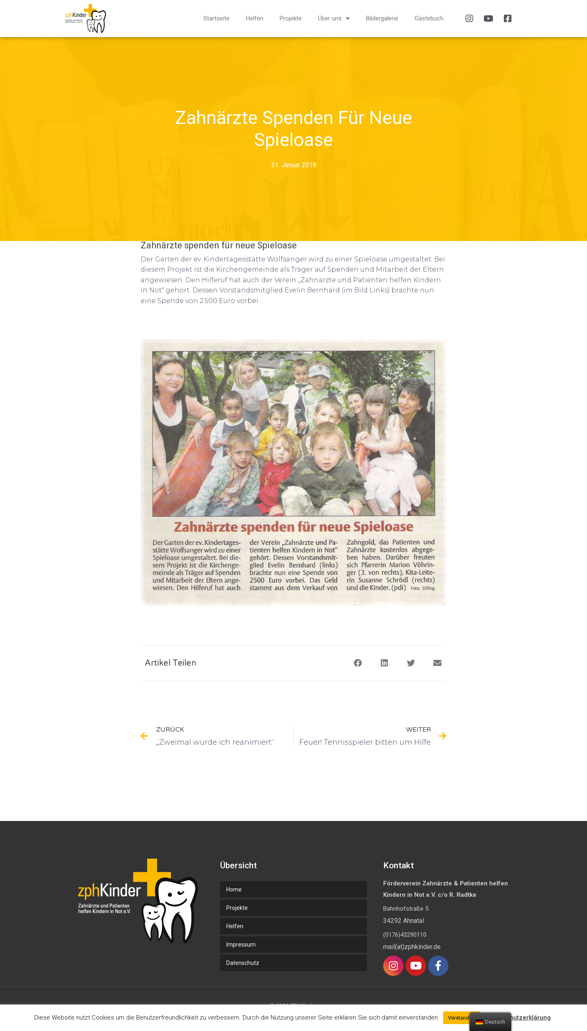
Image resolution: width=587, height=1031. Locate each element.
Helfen (254, 18)
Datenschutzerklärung (518, 1017)
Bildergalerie (382, 18)
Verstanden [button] (461, 1018)
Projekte (291, 18)
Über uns (334, 18)
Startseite (216, 18)
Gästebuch (429, 18)
